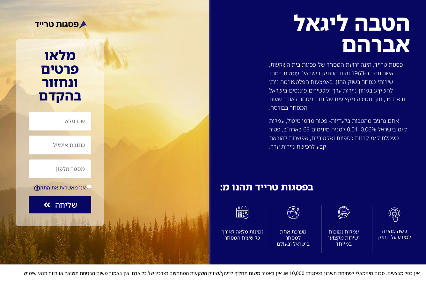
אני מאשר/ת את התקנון (60, 187)
